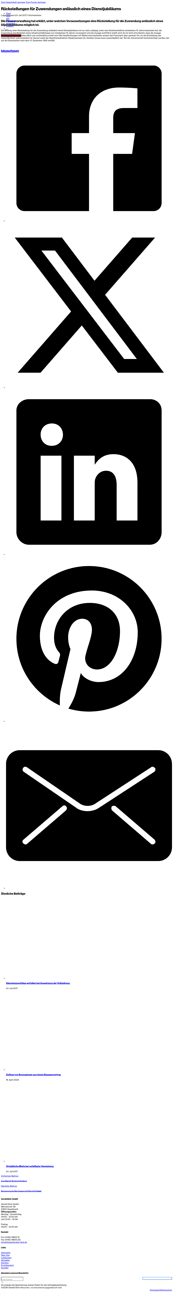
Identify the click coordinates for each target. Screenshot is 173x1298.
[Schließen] (7, 29)
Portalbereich (7, 35)
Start (8, 13)
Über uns (8, 17)
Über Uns (5, 1255)
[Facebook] (89, 220)
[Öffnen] (2, 33)
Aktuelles (10, 23)
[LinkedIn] (89, 554)
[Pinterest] (89, 721)
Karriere (10, 26)
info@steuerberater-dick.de (14, 1242)
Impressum (155, 1290)
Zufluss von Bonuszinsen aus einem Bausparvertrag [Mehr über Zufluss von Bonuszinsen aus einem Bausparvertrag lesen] (33, 1074)
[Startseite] (6, 9)
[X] (89, 387)
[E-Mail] (89, 888)
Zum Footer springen (36, 2)
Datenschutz (166, 1290)
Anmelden (157, 1278)
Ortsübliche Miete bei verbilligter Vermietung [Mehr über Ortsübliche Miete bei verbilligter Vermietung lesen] (30, 1166)
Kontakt (17, 35)
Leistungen (11, 21)
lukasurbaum (10, 51)
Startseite (5, 1252)
